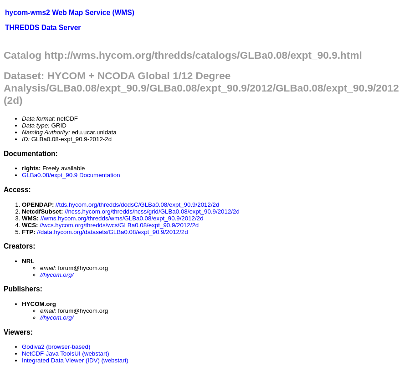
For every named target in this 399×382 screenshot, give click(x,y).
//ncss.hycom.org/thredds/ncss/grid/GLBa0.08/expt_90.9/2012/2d (152, 211)
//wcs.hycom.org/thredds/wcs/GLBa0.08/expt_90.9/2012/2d (119, 225)
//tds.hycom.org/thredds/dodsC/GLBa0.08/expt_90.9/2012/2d (137, 204)
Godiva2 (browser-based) (56, 346)
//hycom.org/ (56, 274)
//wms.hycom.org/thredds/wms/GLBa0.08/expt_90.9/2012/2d (122, 218)
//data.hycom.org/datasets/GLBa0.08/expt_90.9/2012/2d (112, 232)
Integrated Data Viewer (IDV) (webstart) (75, 360)
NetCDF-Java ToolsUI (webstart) (65, 353)
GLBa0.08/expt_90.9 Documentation (71, 175)
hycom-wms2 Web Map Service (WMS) (69, 12)
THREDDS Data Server (43, 27)
